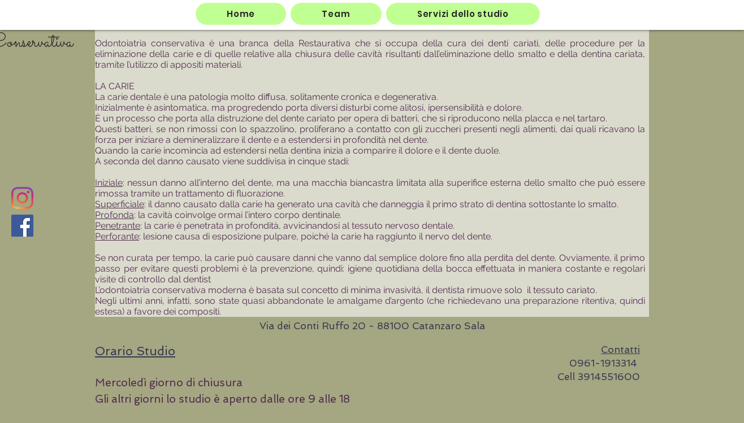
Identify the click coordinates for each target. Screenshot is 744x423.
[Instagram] (22, 198)
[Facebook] (22, 226)
